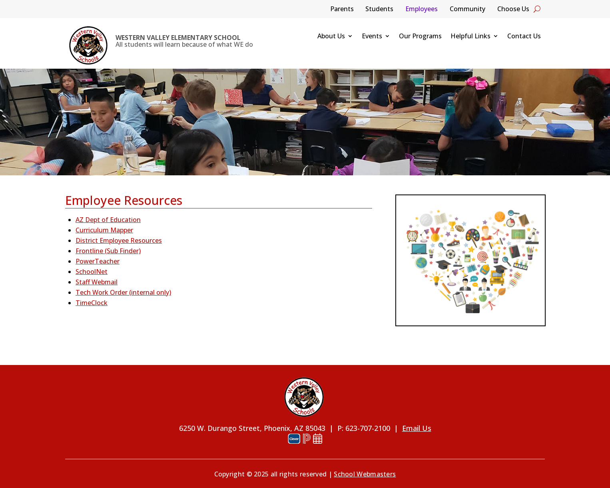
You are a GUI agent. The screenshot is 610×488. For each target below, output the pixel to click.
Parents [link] (342, 9)
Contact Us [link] (524, 36)
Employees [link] (421, 9)
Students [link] (379, 9)
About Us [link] (331, 36)
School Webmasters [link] (365, 474)
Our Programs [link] (420, 36)
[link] (88, 45)
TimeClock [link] (92, 302)
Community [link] (467, 9)
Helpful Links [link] (470, 36)
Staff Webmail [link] (97, 282)
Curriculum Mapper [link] (104, 230)
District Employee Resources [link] (119, 240)
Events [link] (372, 36)
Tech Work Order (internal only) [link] (123, 292)
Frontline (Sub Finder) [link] (108, 250)
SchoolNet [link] (92, 271)
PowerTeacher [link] (98, 261)
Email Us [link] (416, 428)
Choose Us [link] (513, 9)
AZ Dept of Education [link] (108, 219)
